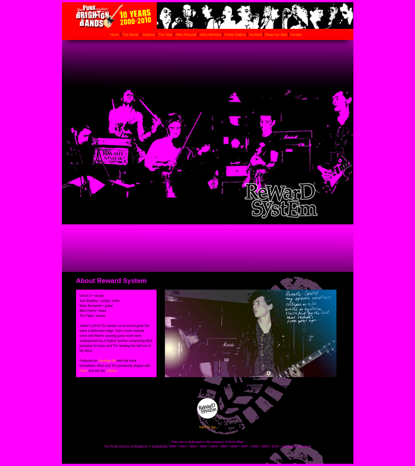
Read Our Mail (276, 35)
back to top (207, 427)
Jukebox (148, 35)
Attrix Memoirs (211, 35)
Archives (256, 35)
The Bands (131, 35)
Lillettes (111, 371)
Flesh (83, 371)
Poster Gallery (235, 35)
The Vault (165, 35)
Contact (296, 35)
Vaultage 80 (107, 361)
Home (114, 35)
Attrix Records (186, 35)
